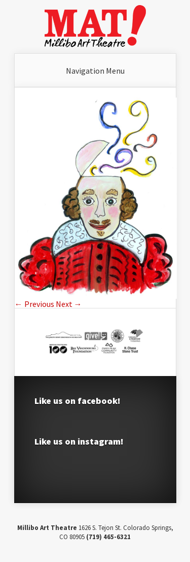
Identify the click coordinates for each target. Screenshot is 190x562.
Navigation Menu (95, 71)
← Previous (34, 304)
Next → (69, 304)
